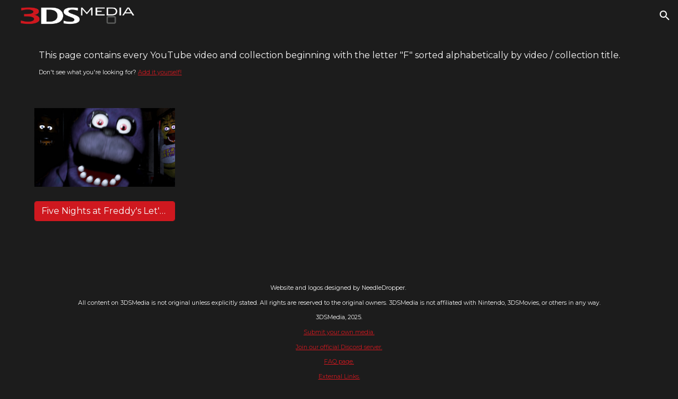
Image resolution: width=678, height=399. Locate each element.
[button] (664, 15)
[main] (339, 62)
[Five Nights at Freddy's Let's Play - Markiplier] (104, 211)
